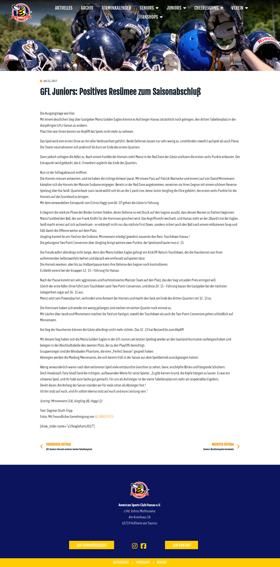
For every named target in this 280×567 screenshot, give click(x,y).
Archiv (87, 8)
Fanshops (151, 17)
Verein (240, 8)
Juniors (176, 8)
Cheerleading (208, 8)
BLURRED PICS (104, 416)
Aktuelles (63, 8)
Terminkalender (116, 8)
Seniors (149, 8)
